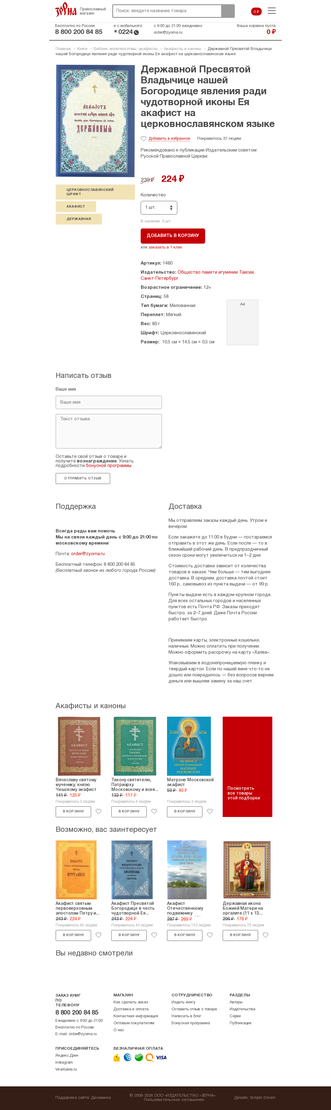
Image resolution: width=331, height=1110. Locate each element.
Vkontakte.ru (66, 1070)
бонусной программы (108, 466)
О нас (118, 1030)
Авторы (236, 1002)
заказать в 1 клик (165, 247)
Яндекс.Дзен (66, 1056)
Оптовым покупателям (133, 1023)
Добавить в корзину (173, 236)
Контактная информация (135, 1016)
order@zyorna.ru (168, 33)
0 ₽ (256, 12)
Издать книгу (183, 1002)
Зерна (66, 9)
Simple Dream (263, 1098)
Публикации (240, 1023)
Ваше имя (66, 389)
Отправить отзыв (82, 478)
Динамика (101, 1098)
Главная (63, 49)
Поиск (227, 11)
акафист (76, 206)
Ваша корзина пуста (256, 26)
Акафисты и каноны (182, 49)
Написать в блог (186, 1016)
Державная (79, 219)
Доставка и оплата (131, 1009)
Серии (235, 1016)
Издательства (242, 1009)
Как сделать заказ (130, 1002)
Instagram (64, 1063)
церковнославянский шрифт (90, 192)
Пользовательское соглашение (174, 1100)
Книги (82, 49)
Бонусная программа (191, 1023)
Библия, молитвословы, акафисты (126, 49)
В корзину (73, 811)
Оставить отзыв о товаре (194, 1009)
